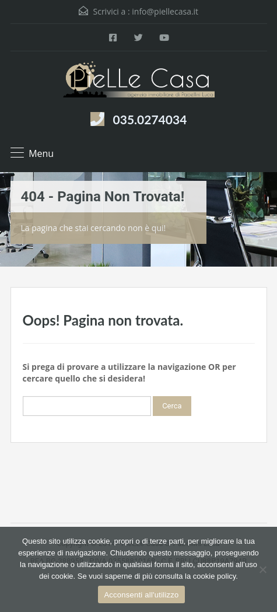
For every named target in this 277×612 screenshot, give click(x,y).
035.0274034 (150, 119)
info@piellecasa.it (165, 11)
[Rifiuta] (262, 569)
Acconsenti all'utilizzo (141, 594)
